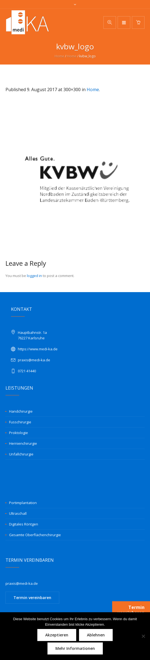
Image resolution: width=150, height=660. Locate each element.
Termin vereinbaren (32, 597)
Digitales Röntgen (23, 524)
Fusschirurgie (20, 422)
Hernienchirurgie (23, 443)
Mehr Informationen (75, 648)
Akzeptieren (56, 634)
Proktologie (18, 432)
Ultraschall (18, 513)
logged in (34, 275)
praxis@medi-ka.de (34, 359)
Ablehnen (96, 634)
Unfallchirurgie (21, 454)
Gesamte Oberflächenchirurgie (35, 534)
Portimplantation (23, 502)
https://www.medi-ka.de (38, 348)
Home (59, 56)
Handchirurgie (21, 411)
